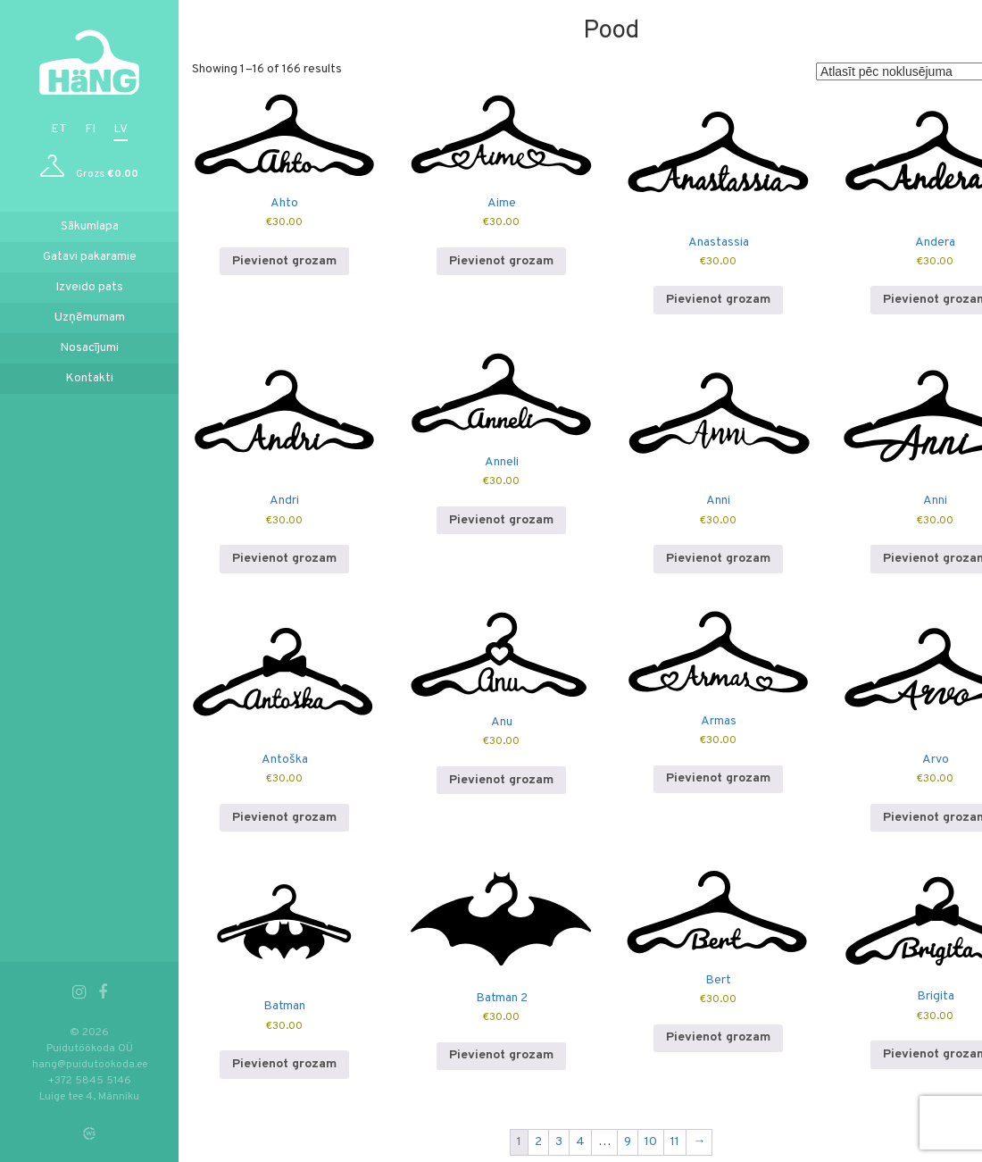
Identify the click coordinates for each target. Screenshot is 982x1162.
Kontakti (89, 378)
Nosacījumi (89, 347)
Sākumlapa (90, 226)
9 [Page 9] (628, 1141)
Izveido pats (89, 287)
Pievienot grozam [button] (284, 261)
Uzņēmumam (89, 317)
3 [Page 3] (559, 1141)
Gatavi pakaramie (90, 256)
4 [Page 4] (581, 1141)
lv (120, 129)
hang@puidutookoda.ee (89, 1065)
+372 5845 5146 (89, 1081)
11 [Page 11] (675, 1141)
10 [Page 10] (651, 1141)
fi (90, 129)
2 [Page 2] (539, 1141)
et (59, 129)
